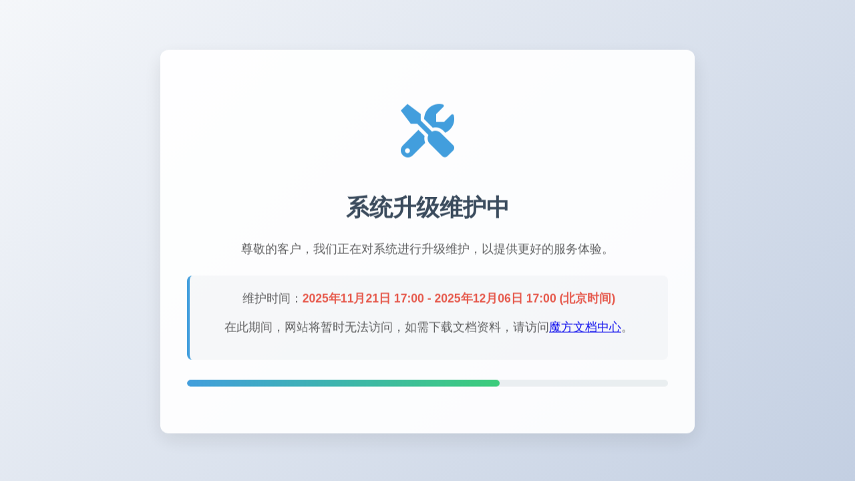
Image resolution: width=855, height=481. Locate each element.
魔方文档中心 (585, 328)
